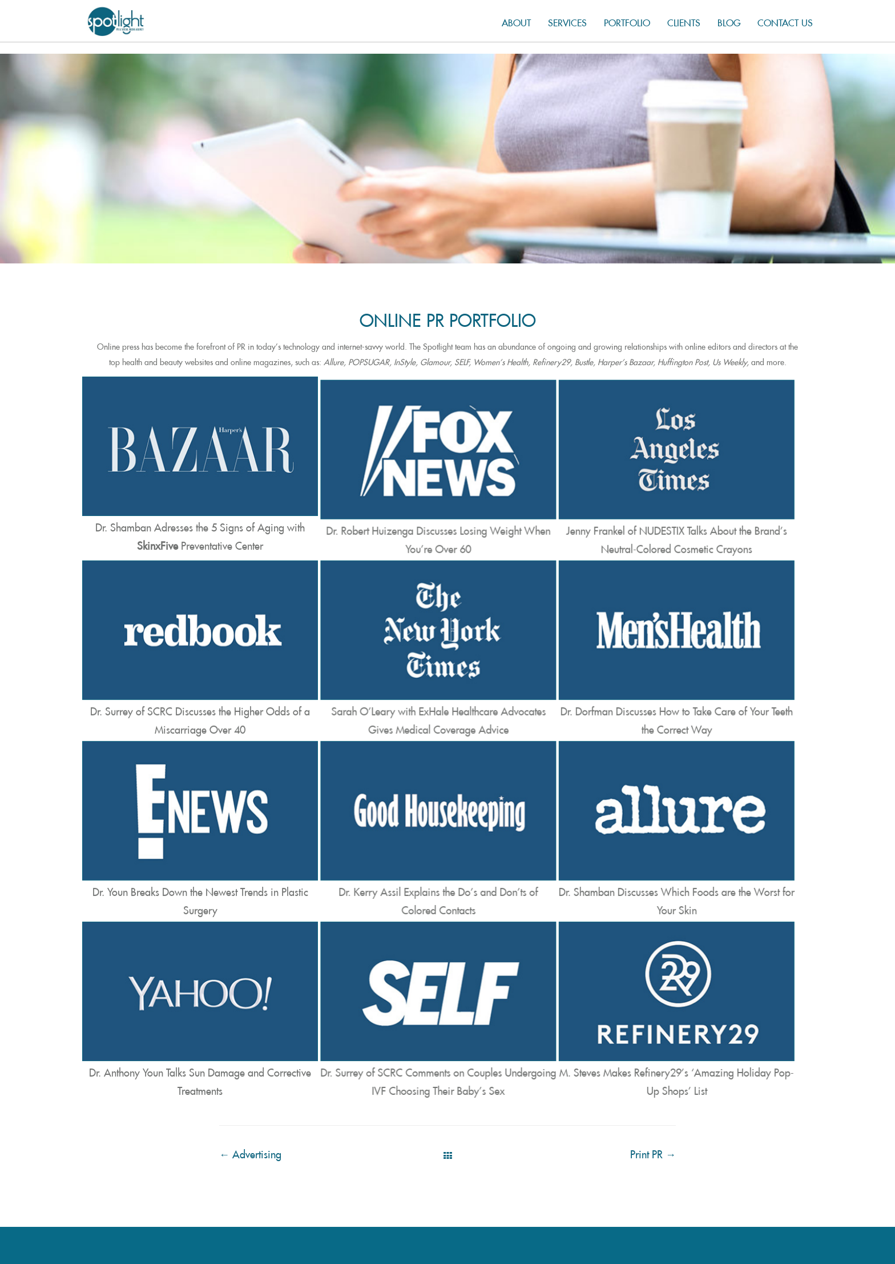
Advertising (250, 1141)
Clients (683, 21)
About (516, 21)
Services (567, 21)
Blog (728, 21)
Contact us (785, 21)
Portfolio (627, 21)
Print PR (653, 1141)
